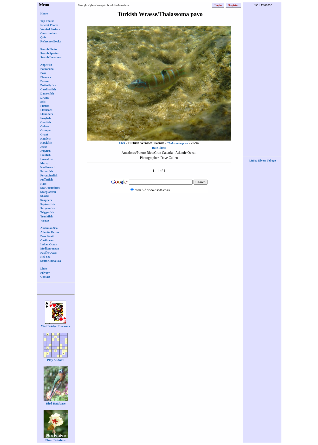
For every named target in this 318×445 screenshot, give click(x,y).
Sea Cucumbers (50, 187)
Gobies (44, 126)
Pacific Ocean (48, 252)
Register (233, 5)
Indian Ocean (48, 244)
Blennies (45, 77)
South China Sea (50, 261)
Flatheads (46, 110)
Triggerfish (47, 212)
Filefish (45, 106)
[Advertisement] (159, 202)
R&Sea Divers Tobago (262, 160)
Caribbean (47, 240)
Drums (44, 97)
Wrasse (45, 220)
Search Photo (48, 49)
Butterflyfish (48, 85)
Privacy (45, 272)
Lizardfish (46, 159)
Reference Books (50, 41)
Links (43, 268)
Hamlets (45, 138)
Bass (43, 73)
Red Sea (45, 256)
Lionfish (45, 155)
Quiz (43, 37)
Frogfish (45, 118)
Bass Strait (47, 236)
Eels (42, 101)
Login (218, 5)
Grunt (44, 134)
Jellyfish (45, 151)
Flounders (46, 114)
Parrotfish (46, 171)
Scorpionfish (48, 192)
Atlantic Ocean (49, 232)
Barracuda (47, 69)
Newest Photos (49, 25)
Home (44, 13)
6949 (122, 143)
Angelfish (46, 65)
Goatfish (45, 122)
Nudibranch (47, 167)
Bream (44, 81)
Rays (43, 183)
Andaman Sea (49, 228)
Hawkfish (46, 142)
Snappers (46, 200)
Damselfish (47, 93)
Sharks (44, 196)
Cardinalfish (48, 89)
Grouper (45, 130)
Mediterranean (49, 248)
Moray (44, 163)
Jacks (43, 146)
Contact (45, 276)
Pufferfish (46, 179)
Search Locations (51, 57)
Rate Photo (159, 147)
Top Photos (47, 21)
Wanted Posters (50, 29)
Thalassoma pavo (177, 143)
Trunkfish (46, 216)
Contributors (48, 33)
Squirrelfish (47, 204)
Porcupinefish (49, 175)
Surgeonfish (47, 208)
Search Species (49, 53)
